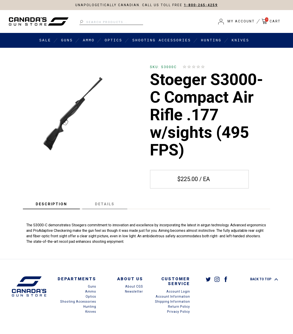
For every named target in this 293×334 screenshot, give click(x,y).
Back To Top (264, 279)
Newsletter (134, 291)
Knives (240, 40)
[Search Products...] (111, 22)
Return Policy (179, 306)
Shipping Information (172, 301)
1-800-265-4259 (201, 5)
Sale (45, 40)
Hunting (211, 40)
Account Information (173, 296)
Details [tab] (104, 204)
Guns (67, 40)
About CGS (134, 286)
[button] (236, 21)
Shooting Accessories (161, 40)
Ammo (89, 40)
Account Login (178, 291)
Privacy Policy (178, 311)
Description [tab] (51, 204)
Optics (113, 40)
